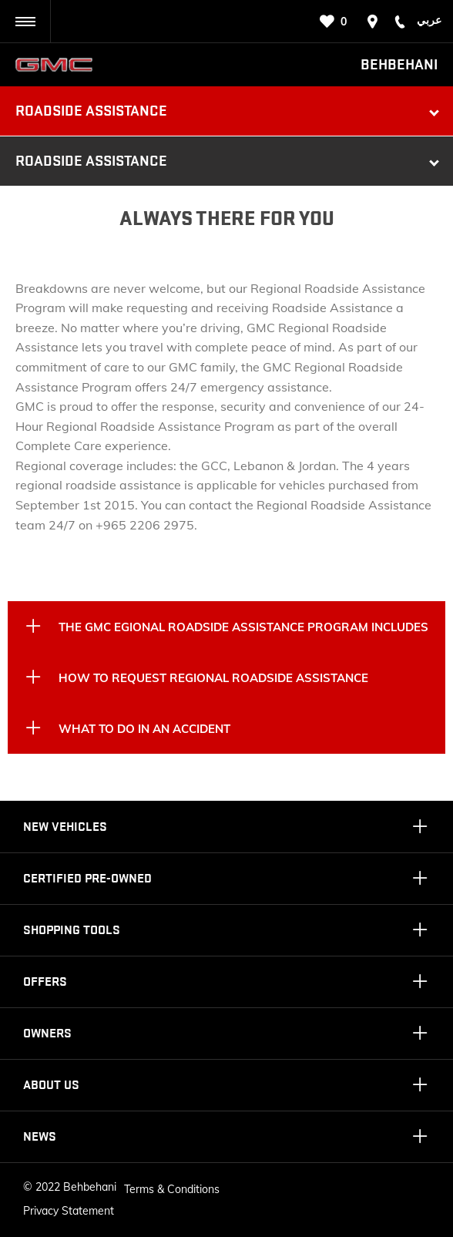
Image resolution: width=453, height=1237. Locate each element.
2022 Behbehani (75, 1187)
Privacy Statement (68, 1211)
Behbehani (399, 64)
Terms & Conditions (172, 1189)
